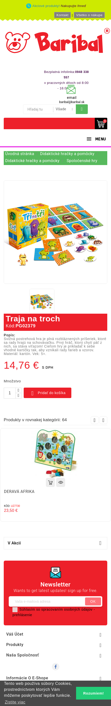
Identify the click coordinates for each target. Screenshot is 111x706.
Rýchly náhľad (60, 482)
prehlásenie (22, 615)
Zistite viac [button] (15, 702)
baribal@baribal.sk (72, 102)
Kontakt (62, 15)
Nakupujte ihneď (73, 6)
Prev (95, 420)
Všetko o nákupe (89, 15)
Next (103, 420)
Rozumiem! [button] (93, 693)
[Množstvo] (10, 393)
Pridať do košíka (47, 393)
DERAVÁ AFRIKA (19, 491)
